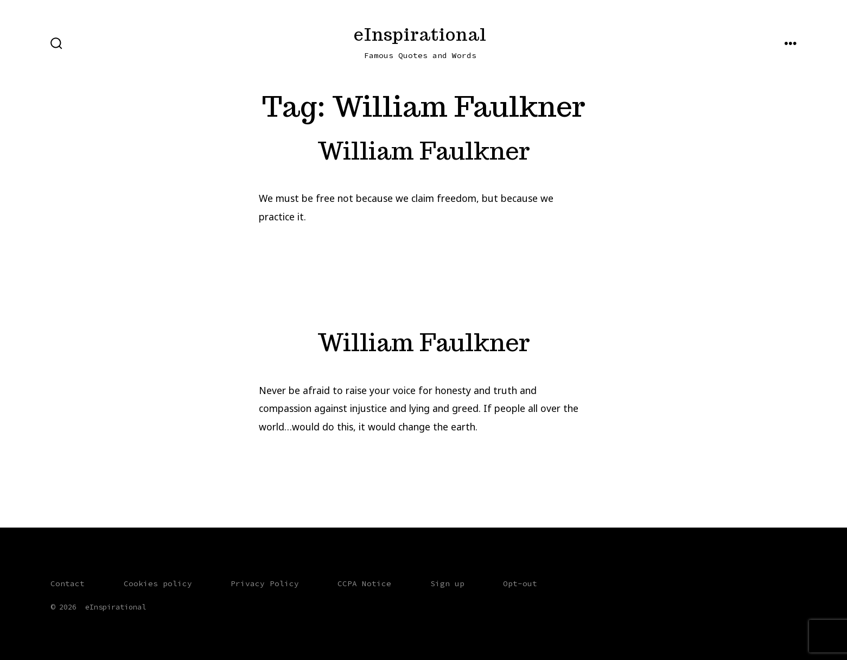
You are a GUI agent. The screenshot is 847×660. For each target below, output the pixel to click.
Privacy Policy (265, 583)
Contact (67, 583)
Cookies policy (158, 583)
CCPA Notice (364, 583)
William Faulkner (423, 150)
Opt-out (520, 583)
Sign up (447, 583)
